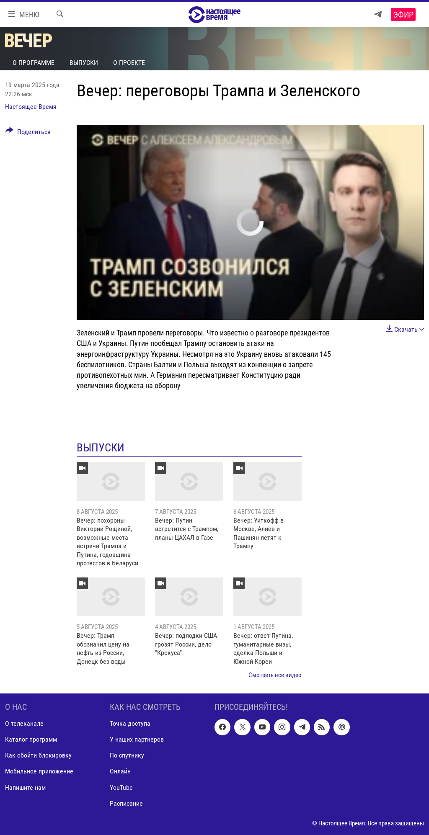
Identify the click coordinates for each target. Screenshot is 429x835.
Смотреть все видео (275, 675)
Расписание (126, 803)
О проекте (129, 63)
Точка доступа (130, 724)
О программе (33, 63)
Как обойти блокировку (38, 756)
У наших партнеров (137, 740)
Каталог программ (31, 740)
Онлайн (120, 772)
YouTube (121, 787)
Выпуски (84, 63)
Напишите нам (25, 787)
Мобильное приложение (39, 772)
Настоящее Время (31, 107)
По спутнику (127, 756)
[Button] (28, 133)
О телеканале (24, 724)
